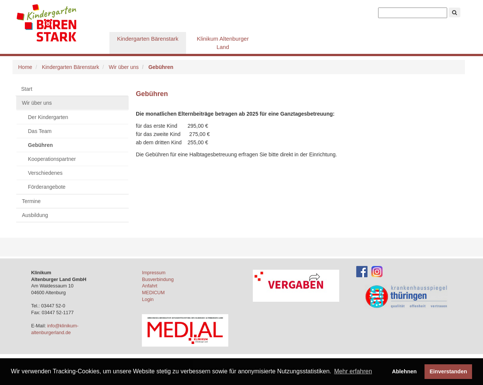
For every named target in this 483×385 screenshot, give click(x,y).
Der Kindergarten (48, 117)
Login (148, 299)
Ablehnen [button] (404, 371)
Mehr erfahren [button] (353, 371)
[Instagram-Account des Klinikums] (377, 271)
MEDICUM (153, 292)
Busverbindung (158, 279)
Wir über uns (123, 67)
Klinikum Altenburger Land (223, 42)
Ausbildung (35, 215)
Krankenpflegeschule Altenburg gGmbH (62, 22)
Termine (31, 201)
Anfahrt (149, 286)
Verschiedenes (45, 173)
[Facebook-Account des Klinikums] (362, 271)
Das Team (40, 131)
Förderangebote (47, 187)
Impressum (153, 272)
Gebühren (40, 145)
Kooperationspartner (52, 159)
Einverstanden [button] (448, 371)
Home (25, 67)
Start (26, 89)
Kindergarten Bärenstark (147, 38)
